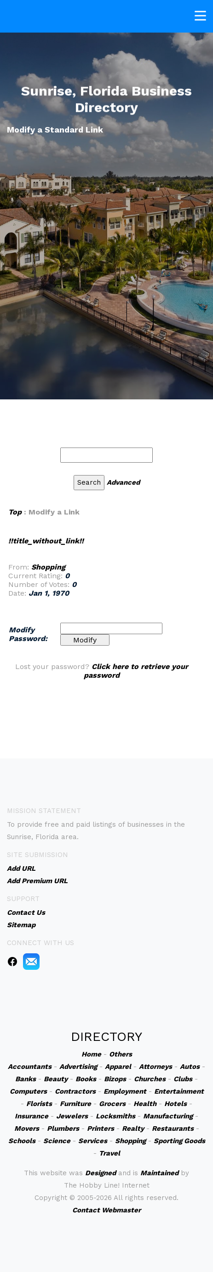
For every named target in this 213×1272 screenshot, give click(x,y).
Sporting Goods (179, 1141)
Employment (125, 1091)
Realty (133, 1128)
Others (120, 1054)
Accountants (30, 1066)
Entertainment (179, 1091)
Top (15, 512)
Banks (25, 1079)
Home (91, 1054)
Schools (21, 1141)
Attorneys (155, 1066)
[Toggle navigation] (200, 14)
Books (85, 1079)
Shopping (48, 567)
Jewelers (72, 1116)
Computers (28, 1091)
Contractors (75, 1091)
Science (56, 1141)
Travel (109, 1153)
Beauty (56, 1079)
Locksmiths (115, 1116)
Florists (39, 1104)
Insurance (31, 1116)
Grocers (112, 1104)
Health (144, 1104)
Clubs (182, 1079)
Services (92, 1141)
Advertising (78, 1066)
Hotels (175, 1104)
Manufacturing (168, 1116)
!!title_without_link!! (46, 540)
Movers (26, 1128)
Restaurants (173, 1128)
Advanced (123, 482)
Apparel (118, 1066)
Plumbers (63, 1128)
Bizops (115, 1079)
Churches (150, 1079)
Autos (190, 1066)
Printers (100, 1128)
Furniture (75, 1104)
